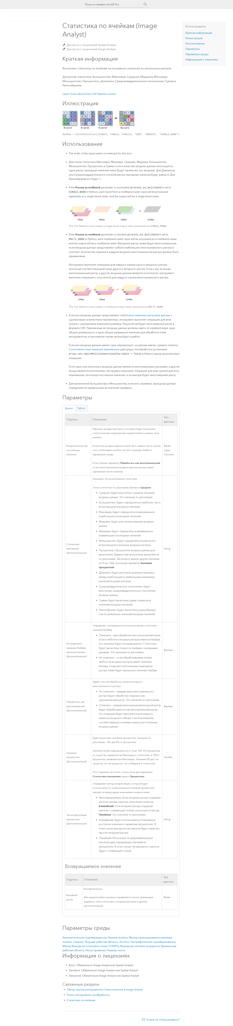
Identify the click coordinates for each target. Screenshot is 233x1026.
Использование (195, 43)
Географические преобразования (153, 941)
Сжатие (78, 941)
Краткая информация (198, 32)
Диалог (69, 408)
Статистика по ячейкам (81, 1000)
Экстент (124, 941)
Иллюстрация (193, 38)
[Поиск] (145, 4)
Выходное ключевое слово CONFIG (95, 946)
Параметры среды (196, 54)
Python (81, 408)
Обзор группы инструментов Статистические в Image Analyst (105, 989)
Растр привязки (95, 950)
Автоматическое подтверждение (84, 937)
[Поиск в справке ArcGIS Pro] (113, 4)
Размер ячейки (118, 937)
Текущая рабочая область (101, 941)
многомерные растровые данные (149, 315)
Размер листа (116, 950)
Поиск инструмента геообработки (88, 994)
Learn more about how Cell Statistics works (89, 93)
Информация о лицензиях (201, 59)
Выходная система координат (140, 946)
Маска (66, 946)
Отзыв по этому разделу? (163, 1019)
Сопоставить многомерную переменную (94, 349)
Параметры (192, 48)
